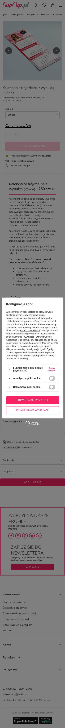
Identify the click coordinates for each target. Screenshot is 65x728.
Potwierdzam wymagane (32, 410)
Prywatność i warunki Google (37, 336)
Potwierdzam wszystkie (32, 400)
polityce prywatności (29, 330)
